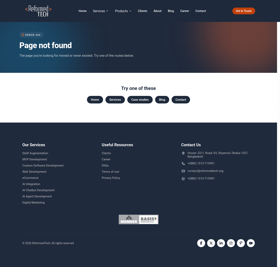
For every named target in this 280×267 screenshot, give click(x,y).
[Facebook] (201, 243)
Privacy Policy (111, 178)
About (157, 11)
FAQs (105, 165)
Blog (171, 11)
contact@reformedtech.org (205, 171)
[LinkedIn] (221, 243)
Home (83, 11)
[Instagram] (231, 243)
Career (184, 11)
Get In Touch (244, 11)
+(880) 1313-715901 (201, 163)
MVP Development (34, 159)
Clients (142, 11)
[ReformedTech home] (38, 11)
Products (123, 11)
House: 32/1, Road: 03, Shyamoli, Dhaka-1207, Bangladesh (218, 154)
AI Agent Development (37, 196)
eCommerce (30, 178)
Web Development (34, 171)
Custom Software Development (43, 165)
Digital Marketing (33, 202)
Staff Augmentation (35, 153)
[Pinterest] (241, 243)
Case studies (140, 99)
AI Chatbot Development (38, 190)
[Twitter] (211, 243)
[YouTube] (251, 243)
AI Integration (31, 184)
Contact (200, 11)
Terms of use (110, 171)
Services (101, 11)
